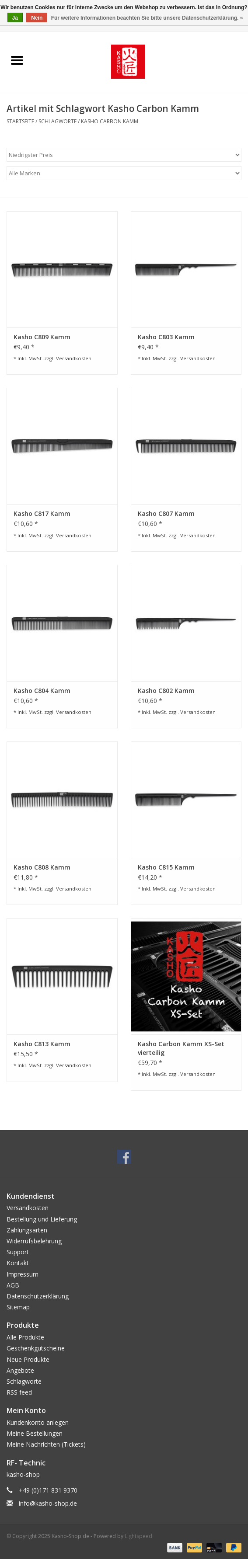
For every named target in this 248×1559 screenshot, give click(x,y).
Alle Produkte (25, 1337)
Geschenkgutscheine (36, 1348)
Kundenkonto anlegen (38, 1422)
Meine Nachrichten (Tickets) (46, 1444)
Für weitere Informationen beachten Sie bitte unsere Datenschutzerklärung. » (147, 18)
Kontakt (18, 1263)
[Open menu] (17, 60)
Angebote (20, 1370)
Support (18, 1252)
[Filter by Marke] (124, 173)
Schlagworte (57, 121)
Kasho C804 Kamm (42, 690)
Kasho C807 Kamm (166, 513)
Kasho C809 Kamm (42, 337)
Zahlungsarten (27, 1230)
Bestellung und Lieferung (42, 1219)
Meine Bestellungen (35, 1433)
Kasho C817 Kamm (42, 513)
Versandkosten (73, 358)
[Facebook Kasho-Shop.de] (124, 1157)
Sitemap (18, 1307)
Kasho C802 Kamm (166, 690)
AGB (13, 1285)
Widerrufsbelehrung (34, 1241)
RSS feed (19, 1392)
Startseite (20, 121)
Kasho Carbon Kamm (109, 121)
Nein (36, 18)
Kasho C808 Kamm (42, 867)
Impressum (22, 1274)
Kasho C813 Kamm (42, 1044)
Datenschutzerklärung (38, 1296)
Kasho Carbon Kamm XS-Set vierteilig (181, 1048)
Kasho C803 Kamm (166, 337)
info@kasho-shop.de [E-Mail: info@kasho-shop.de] (48, 1503)
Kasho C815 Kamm (166, 867)
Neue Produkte (28, 1359)
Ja (15, 18)
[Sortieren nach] (124, 155)
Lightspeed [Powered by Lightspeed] (138, 1536)
